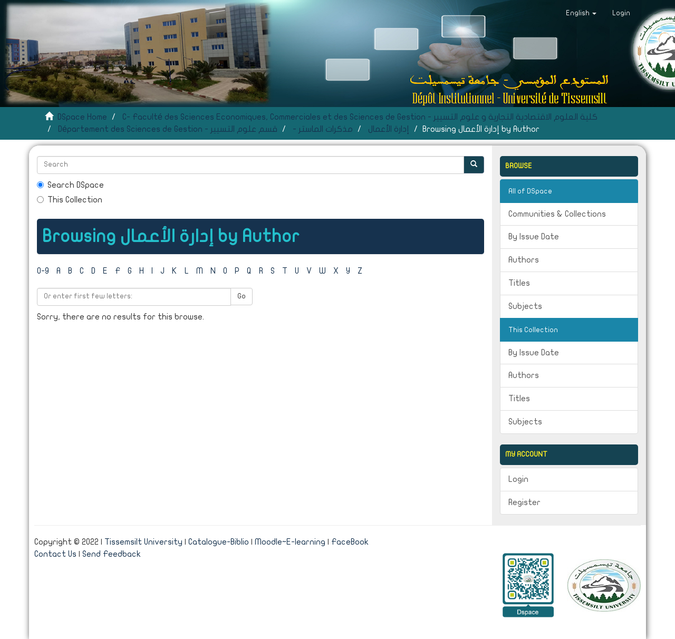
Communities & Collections (557, 214)
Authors (523, 260)
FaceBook (350, 542)
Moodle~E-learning (290, 542)
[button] (581, 13)
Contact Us (55, 554)
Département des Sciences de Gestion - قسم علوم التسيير (167, 129)
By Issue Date (533, 237)
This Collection (69, 200)
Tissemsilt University (143, 542)
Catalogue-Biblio (218, 542)
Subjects (525, 306)
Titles (519, 283)
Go (241, 296)
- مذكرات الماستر (323, 129)
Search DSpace (70, 185)
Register (524, 502)
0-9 (43, 271)
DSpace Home (82, 117)
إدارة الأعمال (388, 129)
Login (518, 479)
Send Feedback (111, 554)
